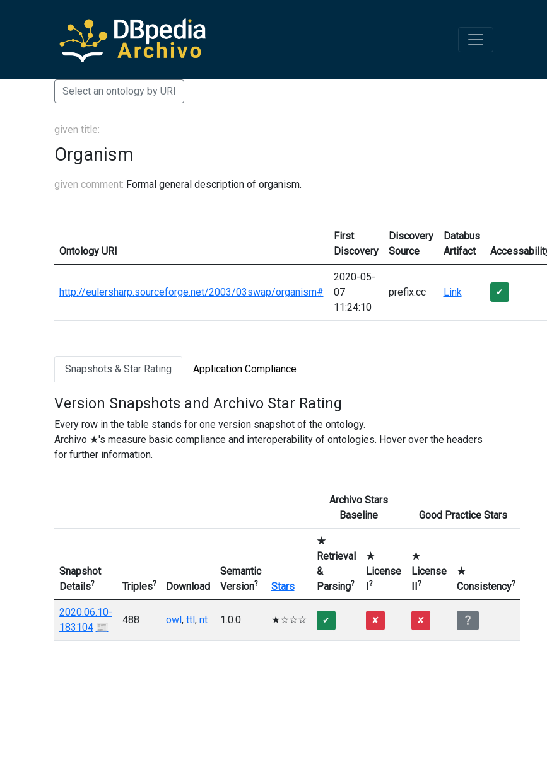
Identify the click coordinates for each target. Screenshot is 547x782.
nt (203, 620)
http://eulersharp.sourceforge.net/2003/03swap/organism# (191, 292)
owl (174, 620)
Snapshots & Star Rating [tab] (118, 369)
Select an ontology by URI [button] (119, 91)
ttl (190, 620)
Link (453, 292)
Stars (283, 586)
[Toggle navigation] (475, 39)
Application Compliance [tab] (245, 369)
